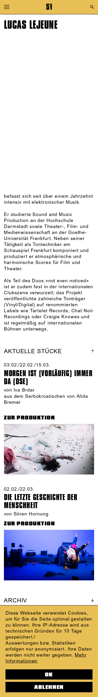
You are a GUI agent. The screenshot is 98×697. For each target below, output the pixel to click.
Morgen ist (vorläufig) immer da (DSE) (48, 377)
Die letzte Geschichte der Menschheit (40, 501)
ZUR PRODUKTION (29, 417)
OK (49, 674)
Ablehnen (49, 687)
